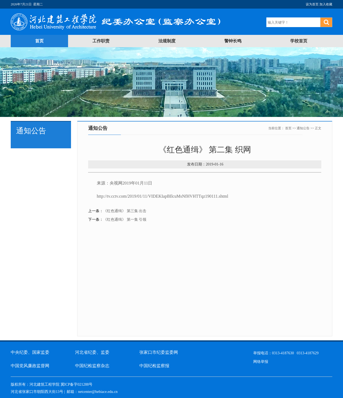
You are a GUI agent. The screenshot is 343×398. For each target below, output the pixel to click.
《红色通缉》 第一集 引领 (124, 220)
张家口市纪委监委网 (158, 352)
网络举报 (260, 362)
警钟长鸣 (232, 41)
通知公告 (303, 128)
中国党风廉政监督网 (30, 365)
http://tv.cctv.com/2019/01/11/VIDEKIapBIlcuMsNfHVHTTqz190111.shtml (162, 196)
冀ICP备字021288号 (77, 384)
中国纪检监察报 (154, 365)
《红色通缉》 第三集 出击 (124, 211)
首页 (39, 41)
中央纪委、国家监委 (30, 352)
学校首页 (298, 41)
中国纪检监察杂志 (92, 365)
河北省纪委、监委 (92, 352)
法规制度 (167, 41)
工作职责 (101, 41)
